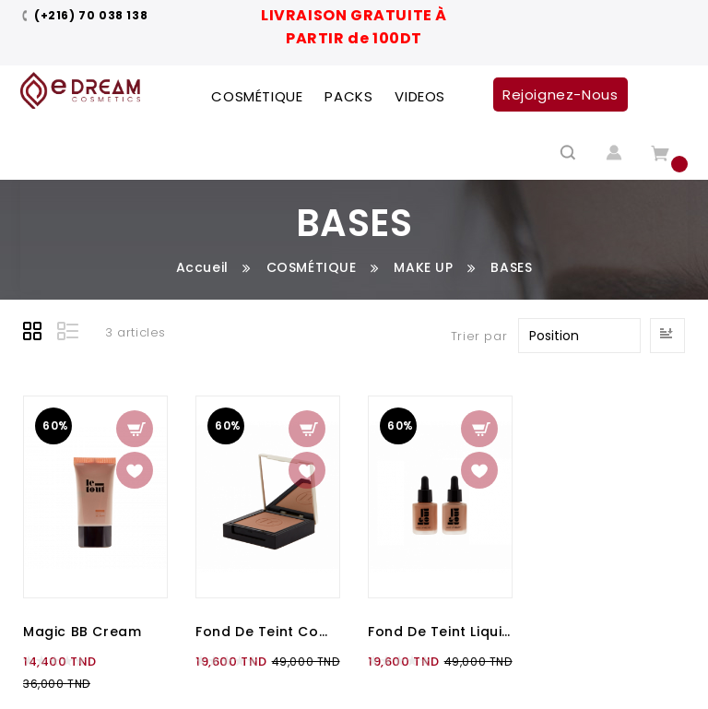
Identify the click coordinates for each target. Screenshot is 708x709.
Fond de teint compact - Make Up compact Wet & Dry (267, 631)
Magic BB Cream (82, 631)
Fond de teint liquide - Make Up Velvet (440, 631)
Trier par (479, 336)
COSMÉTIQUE (311, 267)
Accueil (202, 267)
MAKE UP (423, 267)
